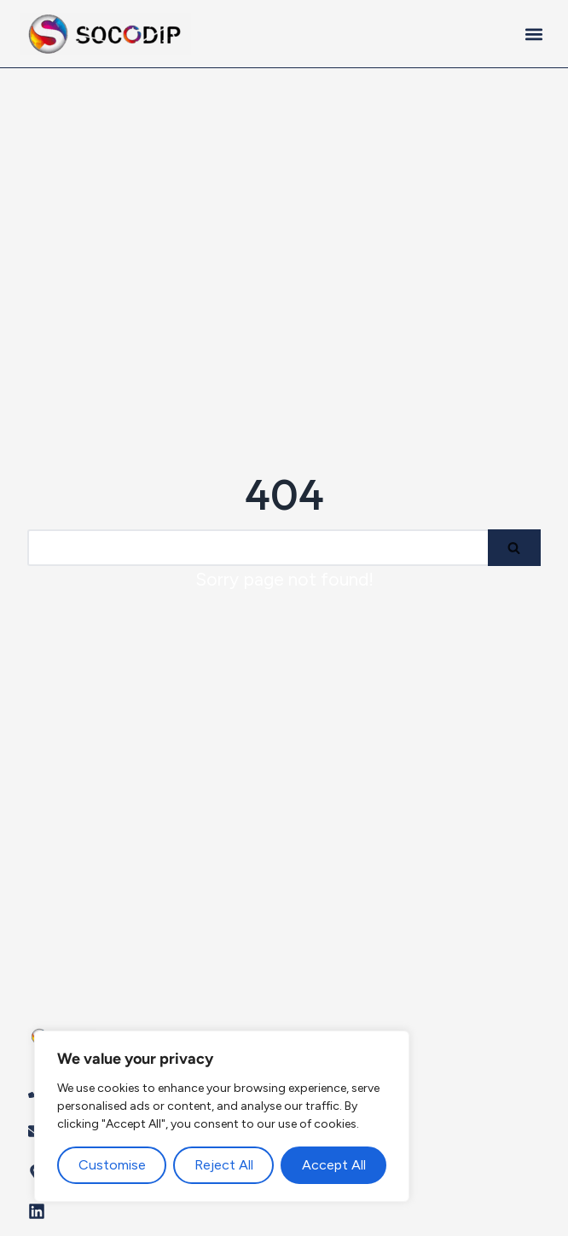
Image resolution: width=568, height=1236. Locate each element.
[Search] (257, 547)
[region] (221, 1116)
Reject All (223, 1165)
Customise (112, 1165)
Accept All (334, 1165)
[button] (533, 34)
